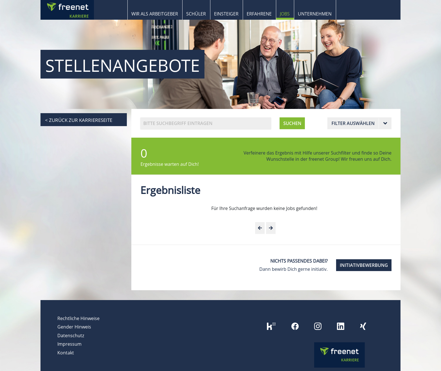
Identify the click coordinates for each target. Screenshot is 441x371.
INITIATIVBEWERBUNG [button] (364, 265)
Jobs (285, 14)
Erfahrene (259, 14)
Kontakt (65, 353)
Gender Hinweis (74, 327)
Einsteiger (226, 14)
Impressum (69, 344)
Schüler (196, 14)
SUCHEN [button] (292, 123)
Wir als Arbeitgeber (154, 14)
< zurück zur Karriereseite (78, 120)
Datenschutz (70, 335)
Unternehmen (315, 14)
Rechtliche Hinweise (78, 318)
